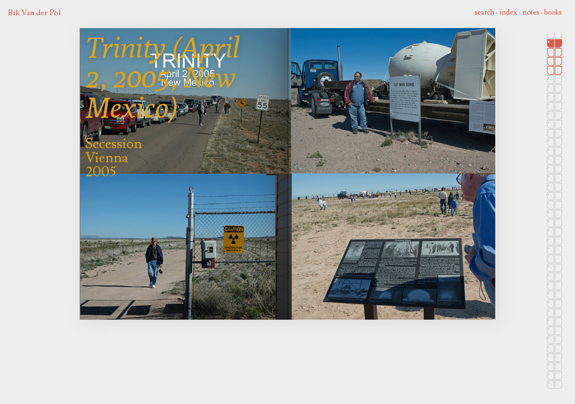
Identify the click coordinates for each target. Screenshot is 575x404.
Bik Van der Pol (34, 12)
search (484, 12)
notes (530, 12)
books (553, 12)
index (508, 12)
